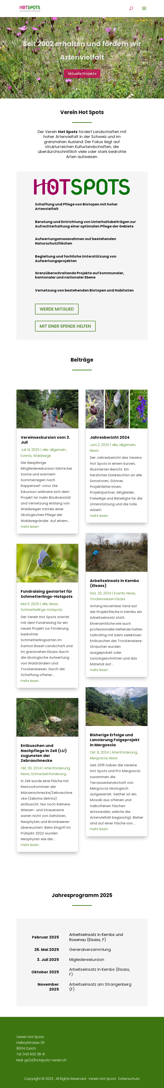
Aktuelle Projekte (82, 80)
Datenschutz (129, 1078)
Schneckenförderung (48, 773)
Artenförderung (57, 768)
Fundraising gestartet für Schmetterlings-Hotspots (47, 594)
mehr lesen (30, 526)
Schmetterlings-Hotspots (41, 609)
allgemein (58, 449)
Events (26, 455)
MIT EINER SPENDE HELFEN (65, 326)
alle (45, 449)
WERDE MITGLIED (57, 309)
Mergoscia (98, 758)
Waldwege (42, 455)
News (53, 603)
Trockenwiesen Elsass (107, 599)
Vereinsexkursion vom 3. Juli (45, 440)
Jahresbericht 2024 (110, 437)
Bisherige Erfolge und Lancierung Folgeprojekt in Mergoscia (114, 740)
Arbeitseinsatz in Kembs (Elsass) (114, 583)
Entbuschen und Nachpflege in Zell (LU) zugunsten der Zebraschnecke (44, 753)
